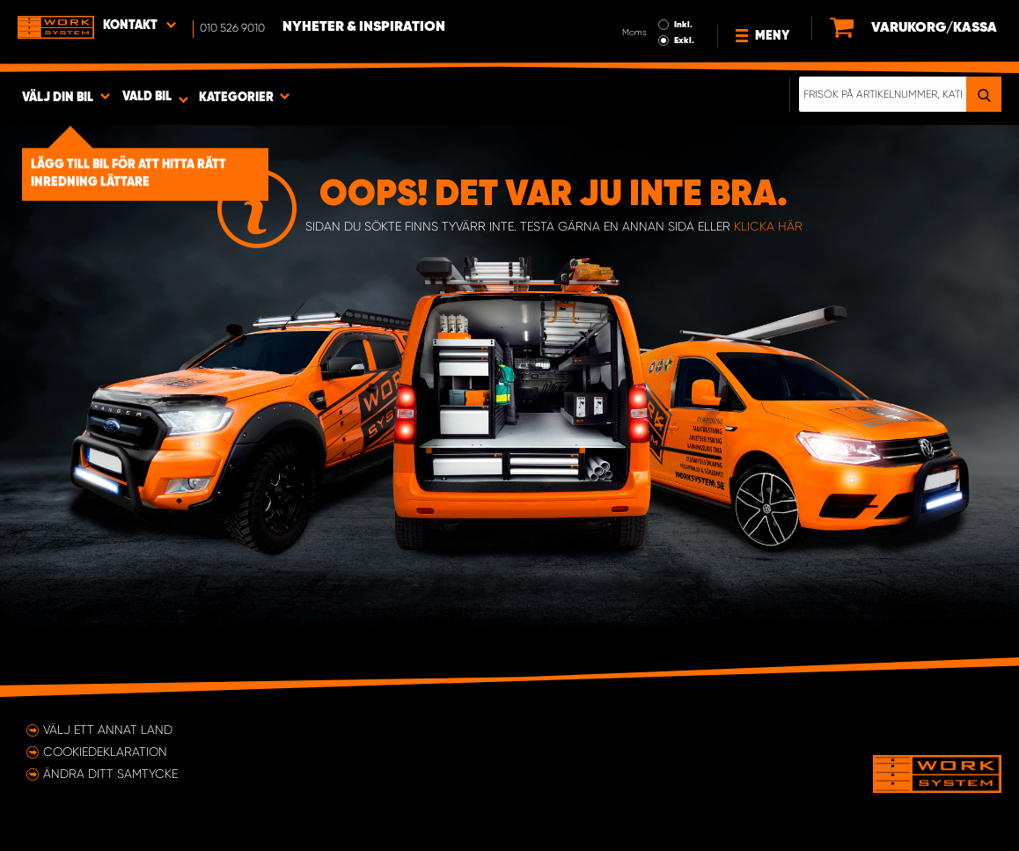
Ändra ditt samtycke (110, 774)
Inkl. (683, 24)
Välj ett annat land (107, 730)
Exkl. (684, 40)
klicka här (768, 226)
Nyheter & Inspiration (363, 27)
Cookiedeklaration (105, 752)
